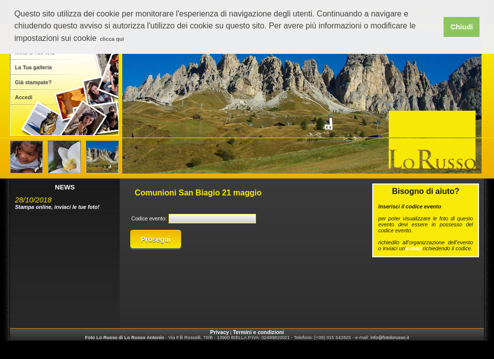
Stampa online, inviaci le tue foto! (57, 207)
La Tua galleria (33, 67)
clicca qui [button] (112, 39)
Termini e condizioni (258, 332)
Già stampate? (33, 82)
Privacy (219, 332)
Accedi (23, 97)
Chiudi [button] (462, 27)
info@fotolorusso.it (389, 337)
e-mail (413, 248)
